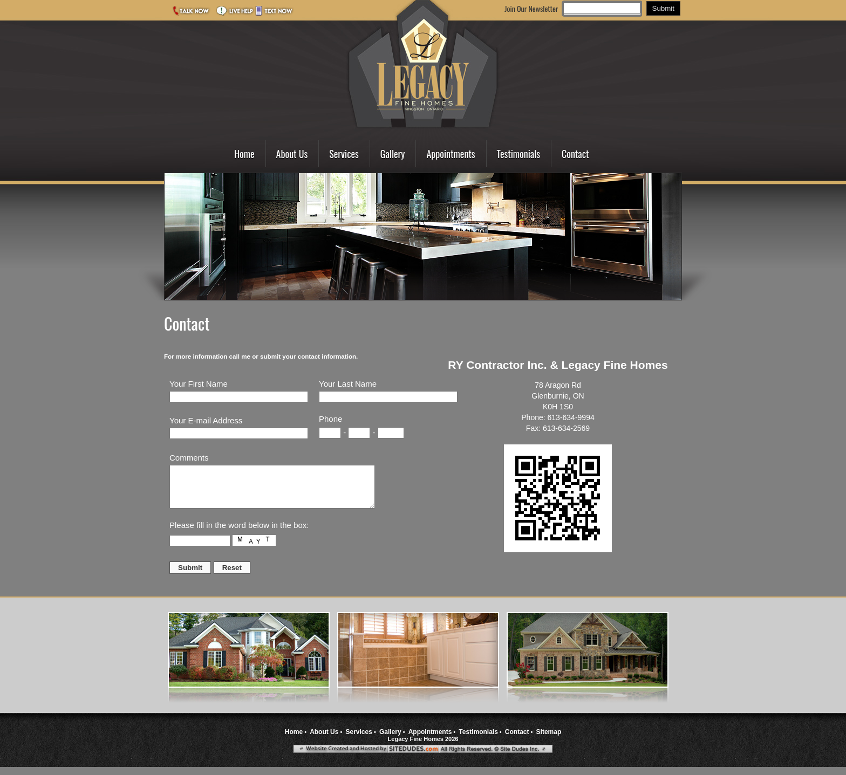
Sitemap (549, 740)
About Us (292, 154)
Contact (575, 154)
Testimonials (518, 154)
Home (244, 154)
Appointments (450, 154)
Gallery (392, 154)
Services (344, 154)
